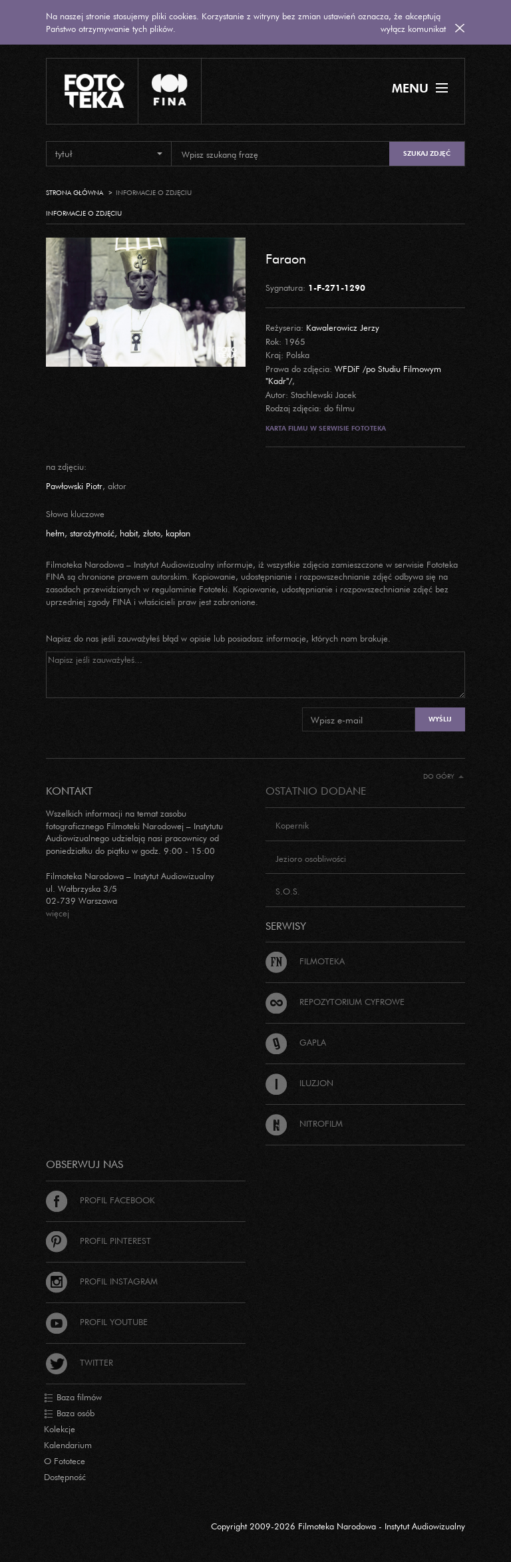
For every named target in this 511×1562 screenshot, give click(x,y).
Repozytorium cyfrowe (335, 1001)
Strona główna (74, 192)
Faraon (285, 258)
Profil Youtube (97, 1321)
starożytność (92, 533)
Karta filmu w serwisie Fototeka (325, 428)
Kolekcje (59, 1429)
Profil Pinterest (98, 1240)
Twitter (79, 1362)
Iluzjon (299, 1082)
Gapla (295, 1042)
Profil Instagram (102, 1281)
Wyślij (439, 719)
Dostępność (65, 1476)
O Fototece (64, 1461)
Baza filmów (73, 1398)
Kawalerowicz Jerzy (342, 327)
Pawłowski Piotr (74, 486)
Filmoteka (305, 961)
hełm (55, 533)
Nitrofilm (304, 1123)
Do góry (443, 776)
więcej (57, 913)
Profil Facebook (100, 1200)
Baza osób (69, 1414)
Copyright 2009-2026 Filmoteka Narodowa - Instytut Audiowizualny (338, 1526)
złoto (151, 533)
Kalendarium (68, 1445)
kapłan (178, 533)
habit (129, 533)
